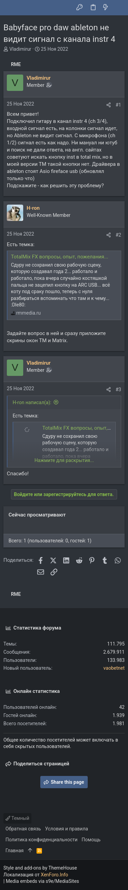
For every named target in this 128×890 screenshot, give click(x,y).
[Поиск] (118, 8)
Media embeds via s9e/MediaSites (42, 881)
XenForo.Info (54, 874)
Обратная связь (23, 828)
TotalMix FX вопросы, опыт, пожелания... (59, 257)
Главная (14, 850)
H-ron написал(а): (32, 402)
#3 (119, 389)
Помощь (91, 839)
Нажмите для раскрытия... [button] (64, 460)
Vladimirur (20, 49)
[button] (10, 8)
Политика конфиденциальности (41, 839)
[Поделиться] (108, 104)
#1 (119, 105)
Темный (17, 818)
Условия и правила (66, 828)
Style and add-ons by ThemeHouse (40, 868)
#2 (119, 235)
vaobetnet (114, 668)
